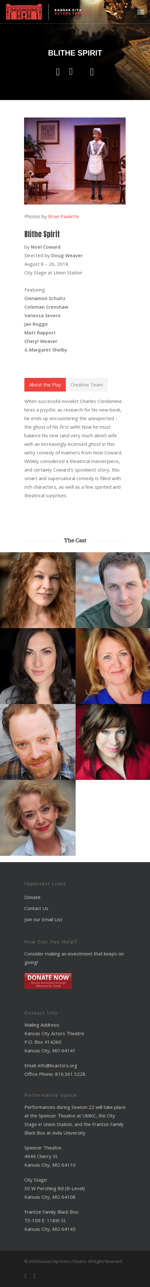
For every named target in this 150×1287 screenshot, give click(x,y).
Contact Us (36, 908)
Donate (32, 897)
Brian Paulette (63, 216)
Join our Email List (43, 919)
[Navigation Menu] (140, 12)
